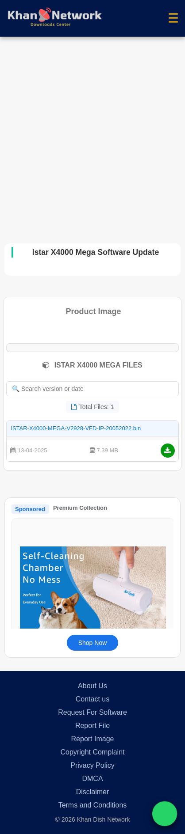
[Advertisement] (92, 133)
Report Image (92, 739)
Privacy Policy (92, 765)
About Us (92, 686)
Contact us (92, 699)
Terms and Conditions (92, 805)
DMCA (92, 778)
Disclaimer (92, 792)
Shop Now (92, 642)
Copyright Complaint (93, 752)
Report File (92, 725)
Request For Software (92, 712)
